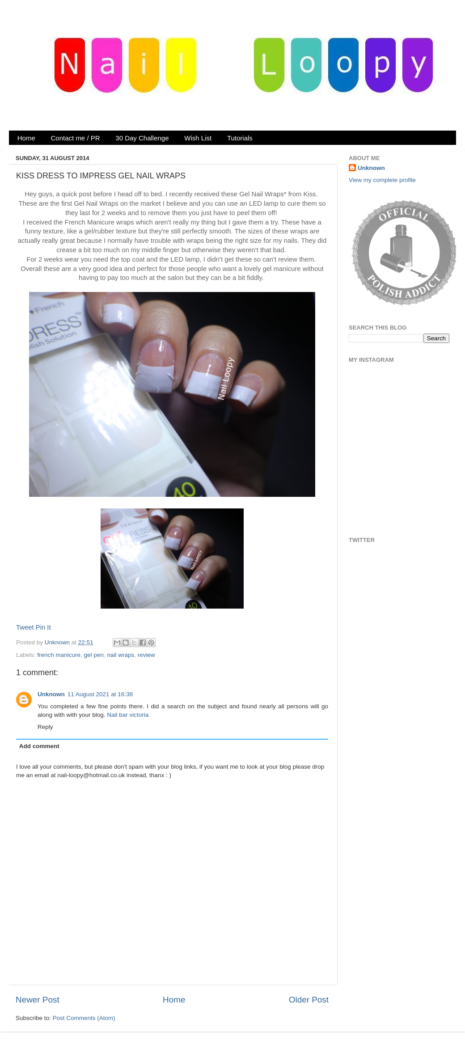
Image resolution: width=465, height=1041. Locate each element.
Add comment (39, 746)
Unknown (58, 642)
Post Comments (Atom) (84, 1018)
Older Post (309, 999)
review (146, 655)
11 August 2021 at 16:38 (100, 694)
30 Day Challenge (142, 138)
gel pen (94, 655)
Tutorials (240, 138)
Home (26, 138)
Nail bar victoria (127, 714)
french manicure (58, 655)
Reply (45, 727)
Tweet (25, 627)
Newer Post (37, 999)
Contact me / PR (75, 138)
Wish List (197, 138)
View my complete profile (382, 180)
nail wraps (120, 655)
